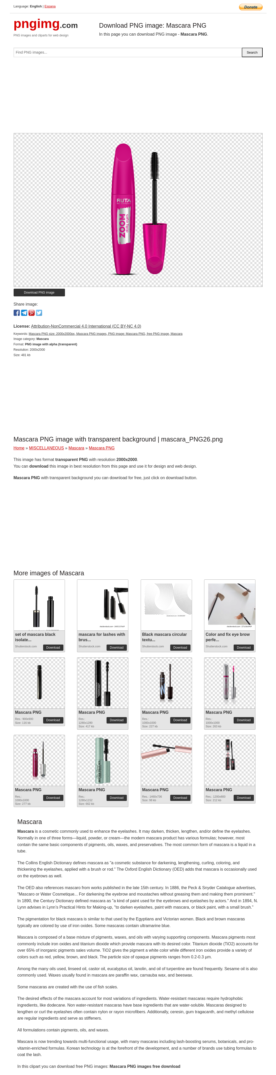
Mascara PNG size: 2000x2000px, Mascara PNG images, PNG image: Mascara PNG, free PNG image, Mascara (106, 334)
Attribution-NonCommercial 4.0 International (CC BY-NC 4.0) (86, 326)
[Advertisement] (138, 97)
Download (53, 647)
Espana (49, 6)
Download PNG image (39, 292)
